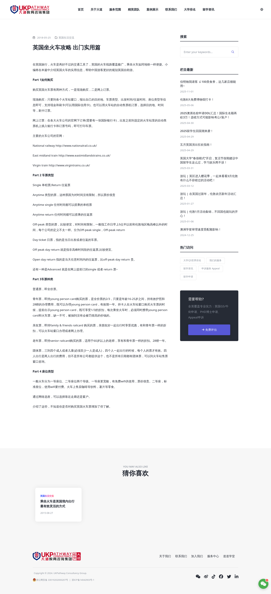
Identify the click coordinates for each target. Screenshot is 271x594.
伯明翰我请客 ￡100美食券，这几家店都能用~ (208, 84)
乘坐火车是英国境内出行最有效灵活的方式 (57, 503)
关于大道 (96, 9)
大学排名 (190, 9)
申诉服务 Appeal (211, 268)
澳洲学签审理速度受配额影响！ (200, 229)
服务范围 (115, 9)
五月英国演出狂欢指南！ (196, 145)
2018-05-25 (44, 37)
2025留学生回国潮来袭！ (196, 131)
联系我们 (171, 9)
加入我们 (197, 556)
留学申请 (188, 276)
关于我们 (165, 556)
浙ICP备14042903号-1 (83, 579)
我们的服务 (215, 260)
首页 (81, 9)
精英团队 (134, 9)
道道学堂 (229, 556)
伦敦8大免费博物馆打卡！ (197, 99)
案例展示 (152, 9)
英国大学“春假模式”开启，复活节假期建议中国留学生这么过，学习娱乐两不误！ (209, 160)
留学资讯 (208, 9)
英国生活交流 (66, 37)
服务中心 (213, 556)
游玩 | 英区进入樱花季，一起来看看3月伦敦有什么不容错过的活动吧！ (209, 178)
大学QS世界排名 (192, 260)
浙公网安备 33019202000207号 (50, 580)
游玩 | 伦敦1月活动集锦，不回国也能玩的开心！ (209, 214)
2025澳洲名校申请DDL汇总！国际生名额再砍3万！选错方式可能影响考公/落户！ (208, 115)
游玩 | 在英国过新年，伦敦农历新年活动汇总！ (208, 196)
